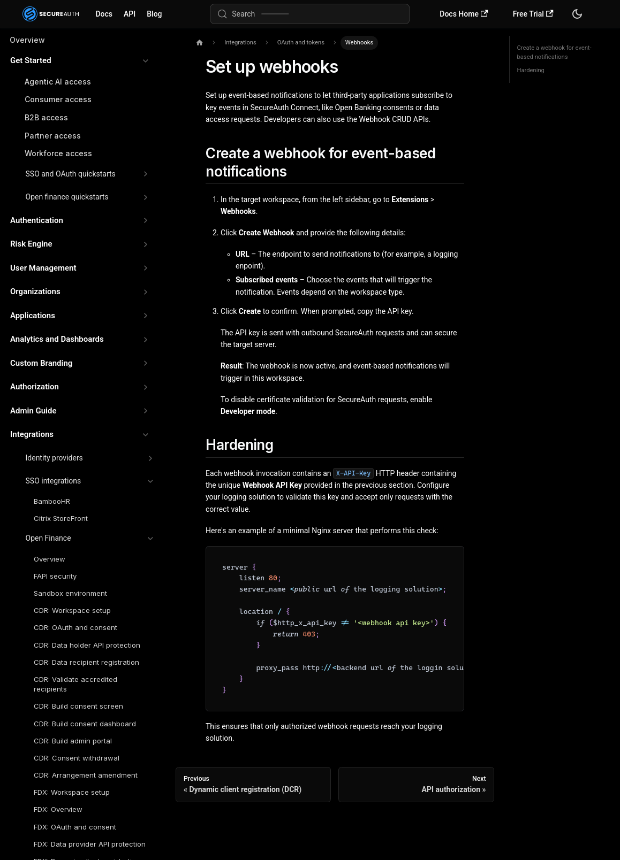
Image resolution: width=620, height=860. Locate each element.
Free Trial (533, 14)
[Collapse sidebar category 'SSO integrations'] (150, 481)
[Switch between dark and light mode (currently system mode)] (577, 13)
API (129, 14)
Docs (103, 14)
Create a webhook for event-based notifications (554, 52)
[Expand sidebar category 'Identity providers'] (150, 458)
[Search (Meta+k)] (310, 14)
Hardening (531, 70)
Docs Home (464, 14)
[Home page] (199, 43)
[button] (79, 61)
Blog (154, 14)
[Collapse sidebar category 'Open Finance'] (150, 538)
